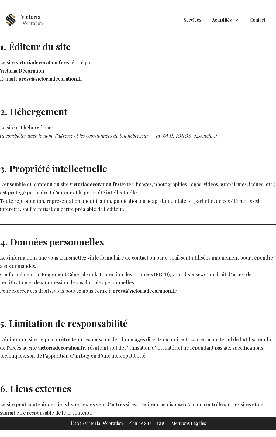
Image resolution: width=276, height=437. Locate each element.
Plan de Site (139, 423)
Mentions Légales (188, 423)
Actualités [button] (228, 19)
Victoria (31, 16)
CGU (161, 423)
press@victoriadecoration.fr (50, 79)
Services (192, 20)
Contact (257, 20)
